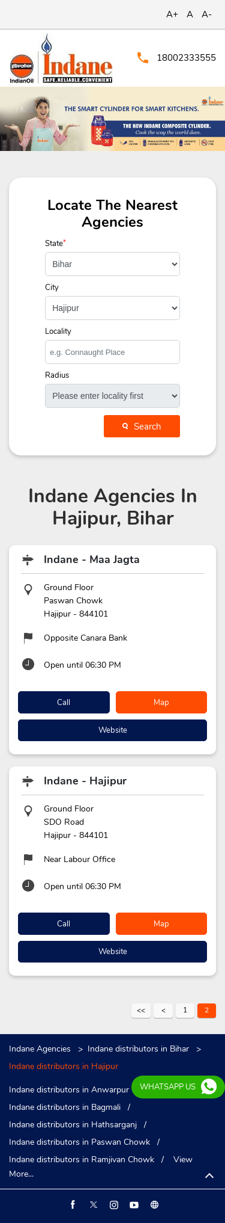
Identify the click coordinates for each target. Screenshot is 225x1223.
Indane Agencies (41, 1049)
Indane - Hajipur (85, 781)
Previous (163, 1010)
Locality (58, 331)
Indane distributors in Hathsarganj (73, 1125)
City (52, 287)
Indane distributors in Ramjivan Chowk (81, 1160)
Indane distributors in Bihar (138, 1049)
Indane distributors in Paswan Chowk (79, 1142)
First (141, 1010)
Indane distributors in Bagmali (65, 1107)
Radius (57, 375)
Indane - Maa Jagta (92, 559)
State (55, 243)
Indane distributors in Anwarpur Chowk (83, 1090)
